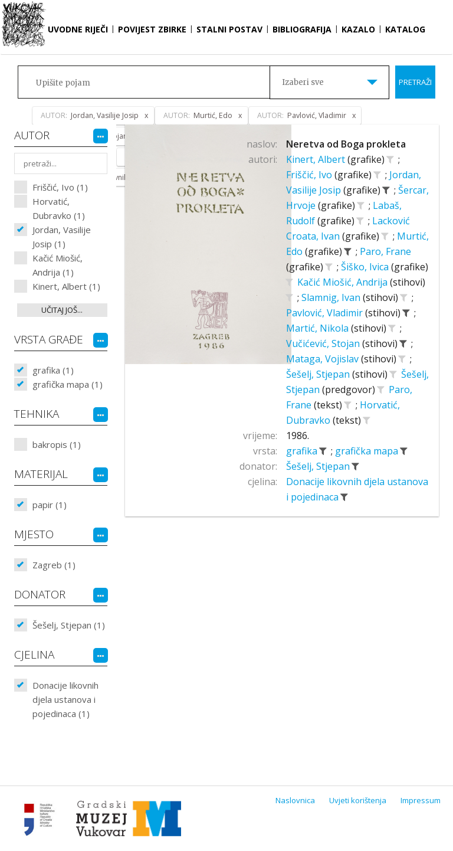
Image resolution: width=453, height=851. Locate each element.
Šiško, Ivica (366, 266)
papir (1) (49, 504)
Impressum (421, 800)
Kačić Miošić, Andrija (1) (57, 265)
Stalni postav (229, 29)
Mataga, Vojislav (323, 358)
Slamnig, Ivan (332, 297)
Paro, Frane (385, 251)
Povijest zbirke (152, 29)
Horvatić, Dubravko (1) (58, 208)
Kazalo (358, 29)
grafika (303, 450)
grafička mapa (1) (67, 384)
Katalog (405, 29)
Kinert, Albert (316, 159)
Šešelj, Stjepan (319, 374)
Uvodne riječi (78, 29)
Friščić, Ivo (310, 174)
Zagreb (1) (54, 565)
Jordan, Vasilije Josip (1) (61, 237)
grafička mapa (368, 450)
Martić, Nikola (318, 328)
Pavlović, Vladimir (325, 312)
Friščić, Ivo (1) (60, 187)
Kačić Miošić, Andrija (343, 282)
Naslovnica (295, 800)
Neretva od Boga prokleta (346, 144)
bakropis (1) (56, 444)
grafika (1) (53, 370)
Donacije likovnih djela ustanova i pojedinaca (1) (65, 699)
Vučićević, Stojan (324, 343)
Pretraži (415, 82)
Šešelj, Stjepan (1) (68, 625)
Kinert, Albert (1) (66, 286)
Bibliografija (302, 29)
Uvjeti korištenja (357, 800)
